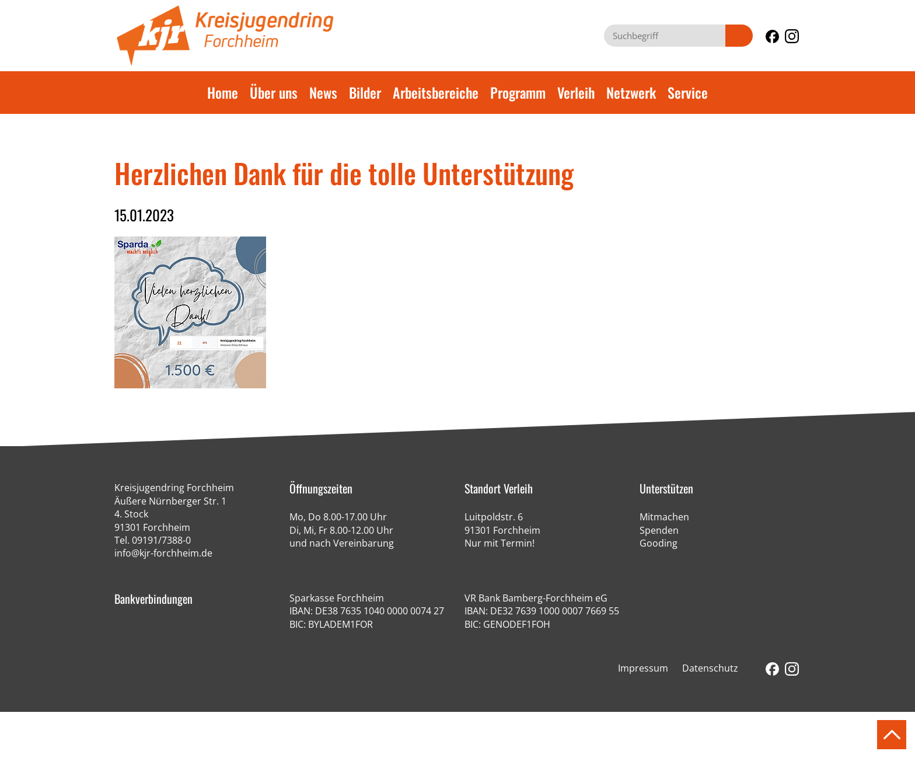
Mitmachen (664, 516)
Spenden (659, 530)
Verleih (576, 92)
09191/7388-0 (161, 540)
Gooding (658, 543)
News (323, 92)
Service (688, 92)
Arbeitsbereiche (436, 92)
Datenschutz (710, 668)
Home (222, 92)
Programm (518, 92)
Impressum (643, 668)
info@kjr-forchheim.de (163, 553)
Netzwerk (631, 92)
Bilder (365, 92)
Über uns (274, 92)
